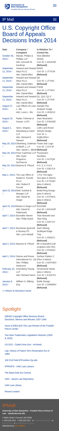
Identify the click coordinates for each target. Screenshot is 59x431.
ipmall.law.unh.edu (42, 420)
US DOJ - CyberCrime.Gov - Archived (23, 344)
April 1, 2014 (8, 256)
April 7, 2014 (8, 215)
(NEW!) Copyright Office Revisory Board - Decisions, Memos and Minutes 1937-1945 (25, 318)
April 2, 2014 (8, 244)
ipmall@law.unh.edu (24, 423)
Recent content (12, 391)
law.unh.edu (7, 423)
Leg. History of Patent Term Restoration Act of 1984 (27, 352)
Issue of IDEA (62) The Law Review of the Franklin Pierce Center (29, 327)
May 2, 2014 (8, 175)
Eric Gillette (20, 426)
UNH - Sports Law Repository (19, 379)
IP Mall (8, 19)
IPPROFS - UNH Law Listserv (19, 366)
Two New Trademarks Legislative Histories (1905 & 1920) (28, 337)
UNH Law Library (13, 385)
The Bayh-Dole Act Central (18, 372)
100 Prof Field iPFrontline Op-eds (21, 360)
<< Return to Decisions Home (16, 291)
